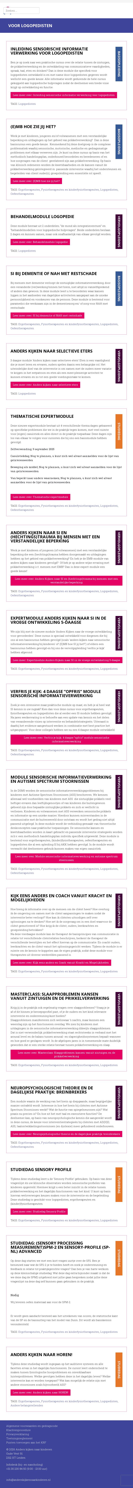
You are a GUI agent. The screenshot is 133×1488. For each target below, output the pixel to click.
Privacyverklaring (17, 1434)
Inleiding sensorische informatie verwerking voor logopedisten (49, 51)
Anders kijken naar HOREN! (41, 1354)
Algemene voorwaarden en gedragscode (32, 1426)
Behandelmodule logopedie (42, 216)
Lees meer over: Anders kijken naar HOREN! (40, 1392)
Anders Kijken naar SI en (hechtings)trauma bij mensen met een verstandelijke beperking (55, 537)
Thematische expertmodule (42, 416)
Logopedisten (27, 103)
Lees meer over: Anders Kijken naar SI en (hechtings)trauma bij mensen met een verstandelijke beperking (66, 580)
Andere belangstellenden (27, 1405)
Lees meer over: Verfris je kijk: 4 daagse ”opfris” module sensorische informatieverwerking (66, 739)
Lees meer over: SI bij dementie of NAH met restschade (47, 315)
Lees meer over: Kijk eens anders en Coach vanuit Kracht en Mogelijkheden (61, 962)
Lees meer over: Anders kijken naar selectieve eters (45, 384)
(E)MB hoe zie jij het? (33, 126)
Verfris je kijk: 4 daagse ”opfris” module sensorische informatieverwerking (56, 693)
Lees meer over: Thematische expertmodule (40, 497)
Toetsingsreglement (19, 1438)
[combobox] (21, 10)
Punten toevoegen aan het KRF (26, 1442)
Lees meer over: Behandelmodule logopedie (40, 242)
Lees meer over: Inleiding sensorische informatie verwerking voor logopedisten (64, 95)
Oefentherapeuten (22, 193)
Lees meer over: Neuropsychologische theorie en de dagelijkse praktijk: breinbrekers (66, 1134)
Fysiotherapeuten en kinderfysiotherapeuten (70, 189)
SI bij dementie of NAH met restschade (54, 273)
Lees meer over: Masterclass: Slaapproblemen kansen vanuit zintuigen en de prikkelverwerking (66, 1054)
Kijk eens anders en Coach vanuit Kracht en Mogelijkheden (61, 898)
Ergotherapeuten (29, 189)
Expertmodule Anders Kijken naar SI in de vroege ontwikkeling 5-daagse (58, 620)
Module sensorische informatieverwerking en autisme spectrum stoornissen (61, 779)
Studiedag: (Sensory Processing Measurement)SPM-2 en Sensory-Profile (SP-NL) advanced (60, 1247)
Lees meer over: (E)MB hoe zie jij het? (36, 181)
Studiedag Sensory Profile (41, 1169)
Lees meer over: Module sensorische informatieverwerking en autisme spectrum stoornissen (66, 858)
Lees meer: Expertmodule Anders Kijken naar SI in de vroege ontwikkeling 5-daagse (66, 660)
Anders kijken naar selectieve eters (51, 351)
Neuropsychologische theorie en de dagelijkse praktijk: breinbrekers (52, 1090)
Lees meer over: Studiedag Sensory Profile (39, 1211)
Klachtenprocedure (18, 1430)
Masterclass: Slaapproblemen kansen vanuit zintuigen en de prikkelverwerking (60, 996)
